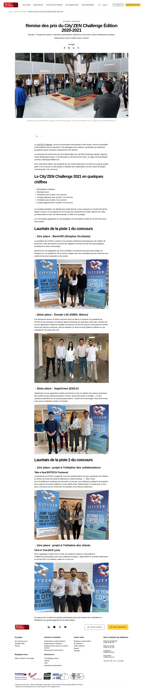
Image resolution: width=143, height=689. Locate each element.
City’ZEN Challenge (44, 145)
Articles (46, 661)
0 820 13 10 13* (108, 657)
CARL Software (79, 646)
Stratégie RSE (20, 643)
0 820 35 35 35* (108, 642)
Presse (17, 646)
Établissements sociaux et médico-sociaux (56, 647)
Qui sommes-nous (72, 5)
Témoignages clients (51, 658)
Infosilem (77, 651)
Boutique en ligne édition (82, 641)
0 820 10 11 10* (108, 647)
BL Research (78, 643)
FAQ (45, 663)
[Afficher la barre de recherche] (99, 5)
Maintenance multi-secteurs (53, 650)
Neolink (76, 648)
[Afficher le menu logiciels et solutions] (26, 5)
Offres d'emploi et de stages (24, 658)
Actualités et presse (54, 5)
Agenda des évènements (53, 665)
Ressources (38, 5)
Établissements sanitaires (53, 643)
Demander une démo (133, 5)
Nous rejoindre (88, 5)
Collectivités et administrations (54, 641)
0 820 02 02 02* (108, 652)
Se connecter (118, 5)
